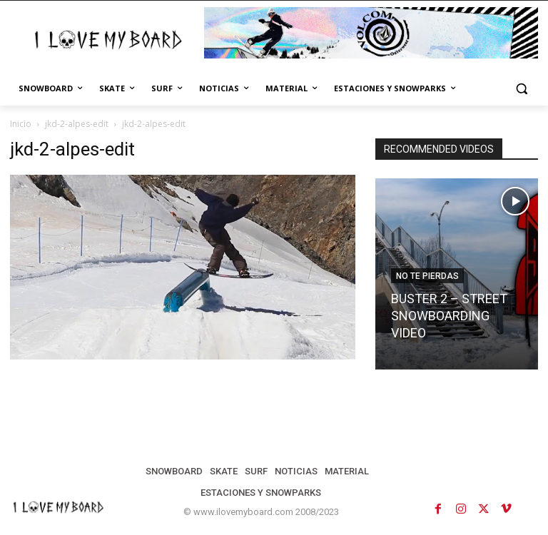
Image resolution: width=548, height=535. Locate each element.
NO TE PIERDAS (427, 276)
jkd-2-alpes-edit (76, 124)
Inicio (20, 124)
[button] (521, 89)
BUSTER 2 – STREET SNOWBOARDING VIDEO (449, 315)
